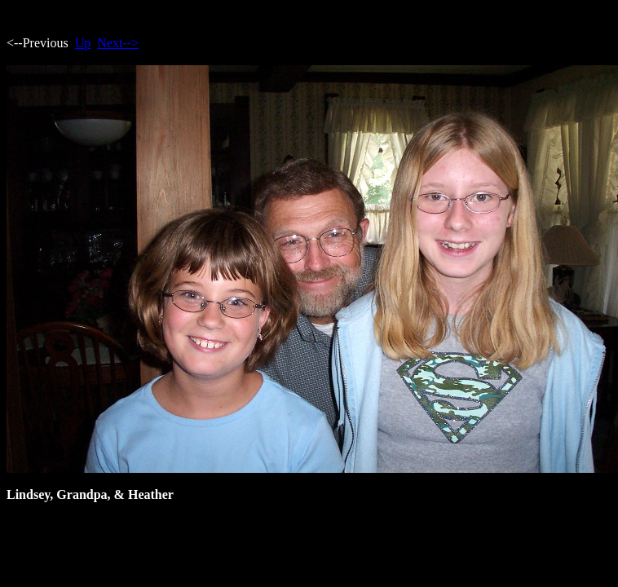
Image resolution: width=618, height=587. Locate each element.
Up (83, 43)
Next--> (118, 43)
